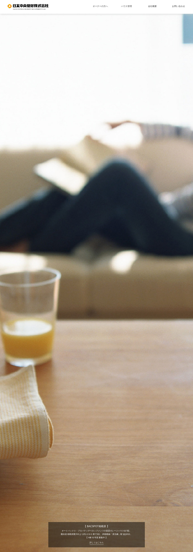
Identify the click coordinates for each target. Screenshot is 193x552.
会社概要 (152, 6)
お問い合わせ (178, 6)
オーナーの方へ (100, 6)
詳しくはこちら (97, 542)
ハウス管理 (126, 6)
